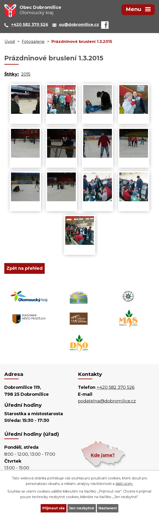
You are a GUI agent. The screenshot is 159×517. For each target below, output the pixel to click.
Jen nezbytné (81, 508)
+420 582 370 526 (116, 387)
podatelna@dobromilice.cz (107, 401)
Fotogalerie (33, 41)
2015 (25, 74)
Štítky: (11, 74)
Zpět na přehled (24, 268)
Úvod (10, 41)
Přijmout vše (53, 508)
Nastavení (108, 508)
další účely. (124, 484)
